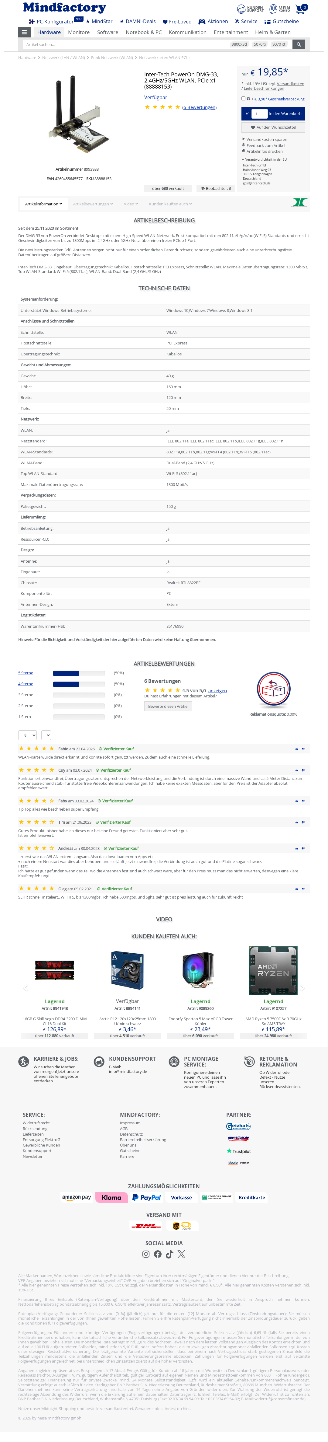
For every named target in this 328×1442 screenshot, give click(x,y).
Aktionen (213, 21)
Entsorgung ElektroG (41, 1139)
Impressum (130, 1123)
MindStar (99, 21)
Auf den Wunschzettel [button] (273, 127)
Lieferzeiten (33, 1134)
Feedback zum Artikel (263, 145)
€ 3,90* (280, 99)
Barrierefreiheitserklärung (143, 1139)
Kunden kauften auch (168, 204)
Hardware (49, 32)
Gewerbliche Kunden (41, 1145)
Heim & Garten (273, 32)
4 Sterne (25, 683)
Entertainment (231, 32)
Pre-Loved (177, 21)
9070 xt (278, 44)
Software (107, 32)
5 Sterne (25, 673)
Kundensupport (37, 1150)
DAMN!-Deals (137, 21)
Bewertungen (199, 107)
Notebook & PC (144, 32)
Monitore (79, 32)
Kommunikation (188, 32)
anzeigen (217, 690)
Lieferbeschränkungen (264, 88)
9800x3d (239, 44)
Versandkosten (290, 83)
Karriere (127, 1156)
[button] (24, 32)
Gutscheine (282, 21)
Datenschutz (131, 1134)
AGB (124, 1128)
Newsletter (33, 1156)
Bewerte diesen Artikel (168, 706)
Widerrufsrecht (36, 1123)
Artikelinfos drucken (262, 151)
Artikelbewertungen (91, 204)
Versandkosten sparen (264, 139)
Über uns (128, 1145)
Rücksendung (35, 1128)
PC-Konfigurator (53, 20)
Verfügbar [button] (155, 97)
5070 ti (260, 44)
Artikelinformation (41, 204)
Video (129, 204)
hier (186, 1408)
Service (246, 21)
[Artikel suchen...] (157, 44)
